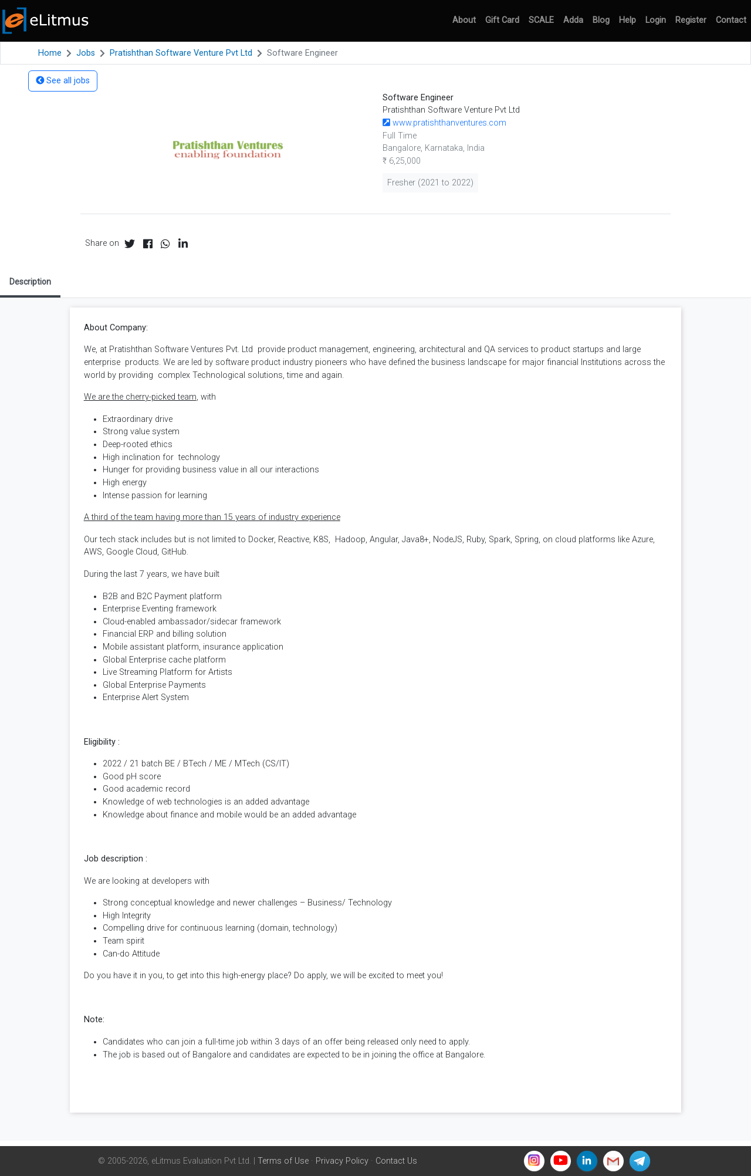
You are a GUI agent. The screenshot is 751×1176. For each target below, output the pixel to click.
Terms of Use (283, 1161)
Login (655, 20)
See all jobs (63, 81)
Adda (573, 20)
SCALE (541, 20)
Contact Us (396, 1161)
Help (627, 20)
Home (50, 53)
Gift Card (502, 20)
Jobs (85, 53)
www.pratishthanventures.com (444, 123)
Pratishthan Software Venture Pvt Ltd (181, 53)
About (464, 20)
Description (30, 281)
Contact (731, 20)
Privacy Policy (342, 1161)
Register (690, 20)
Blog (601, 20)
